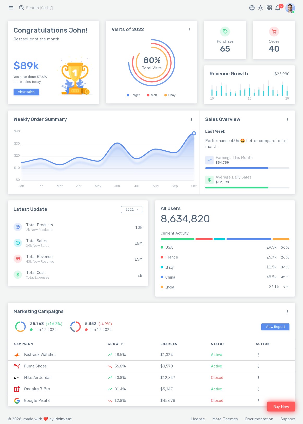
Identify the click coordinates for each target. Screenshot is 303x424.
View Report (275, 326)
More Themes (225, 418)
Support (288, 418)
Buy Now (281, 406)
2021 (129, 209)
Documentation (259, 418)
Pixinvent (63, 418)
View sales (26, 92)
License (198, 418)
